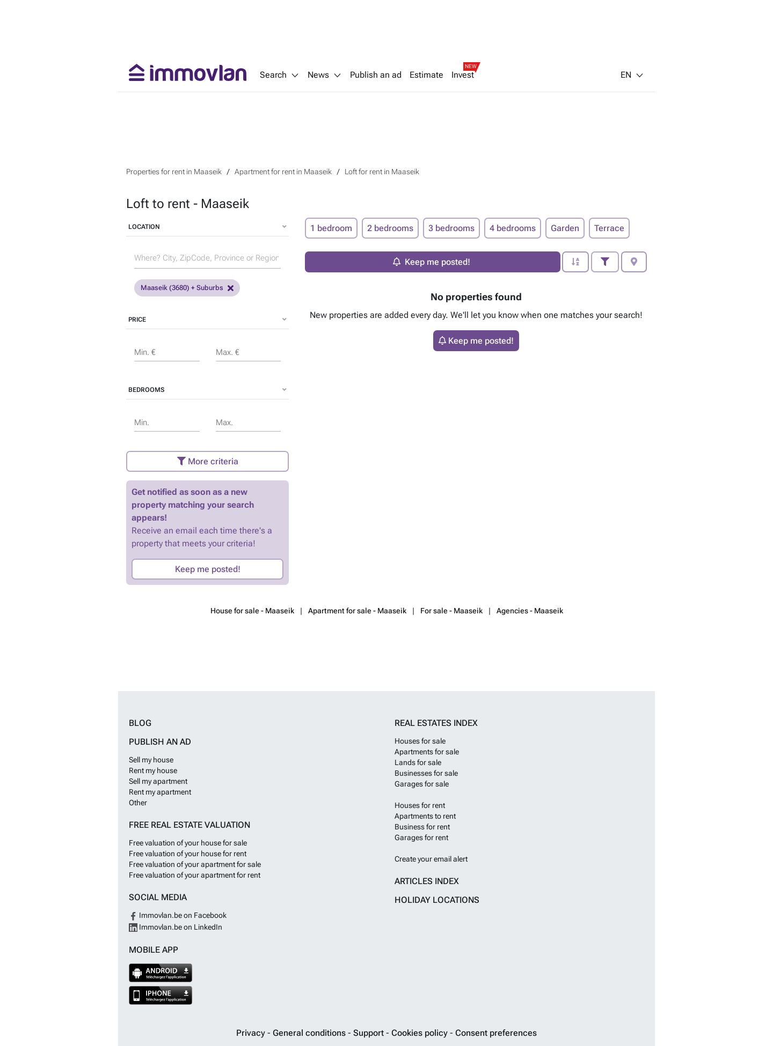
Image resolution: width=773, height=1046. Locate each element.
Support (369, 1033)
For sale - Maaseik (451, 610)
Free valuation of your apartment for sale (195, 864)
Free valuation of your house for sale (188, 843)
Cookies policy (420, 1033)
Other (138, 802)
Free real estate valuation (189, 825)
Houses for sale (420, 741)
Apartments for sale (427, 751)
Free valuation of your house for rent (187, 853)
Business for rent (422, 826)
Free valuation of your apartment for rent (194, 875)
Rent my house (153, 770)
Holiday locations (437, 900)
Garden (565, 228)
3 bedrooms (451, 228)
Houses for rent (420, 805)
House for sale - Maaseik (252, 610)
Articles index (427, 881)
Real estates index (436, 723)
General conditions (310, 1033)
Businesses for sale (426, 773)
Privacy (251, 1033)
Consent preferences (496, 1033)
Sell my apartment (158, 781)
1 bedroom (331, 228)
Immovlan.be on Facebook (178, 915)
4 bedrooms (513, 228)
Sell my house (151, 759)
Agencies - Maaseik (530, 610)
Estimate (426, 75)
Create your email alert (431, 859)
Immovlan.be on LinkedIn (175, 927)
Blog (140, 723)
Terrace (609, 228)
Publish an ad (376, 75)
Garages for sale (422, 784)
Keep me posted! (207, 569)
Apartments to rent (425, 816)
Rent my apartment (160, 792)
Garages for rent (421, 837)
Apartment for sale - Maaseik (357, 610)
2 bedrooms (390, 228)
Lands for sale (418, 762)
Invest (462, 75)
